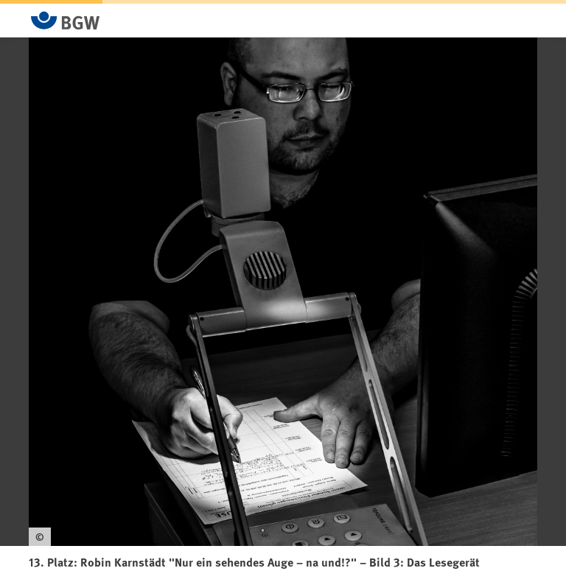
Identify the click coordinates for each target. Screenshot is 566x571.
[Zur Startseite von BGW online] (65, 20)
